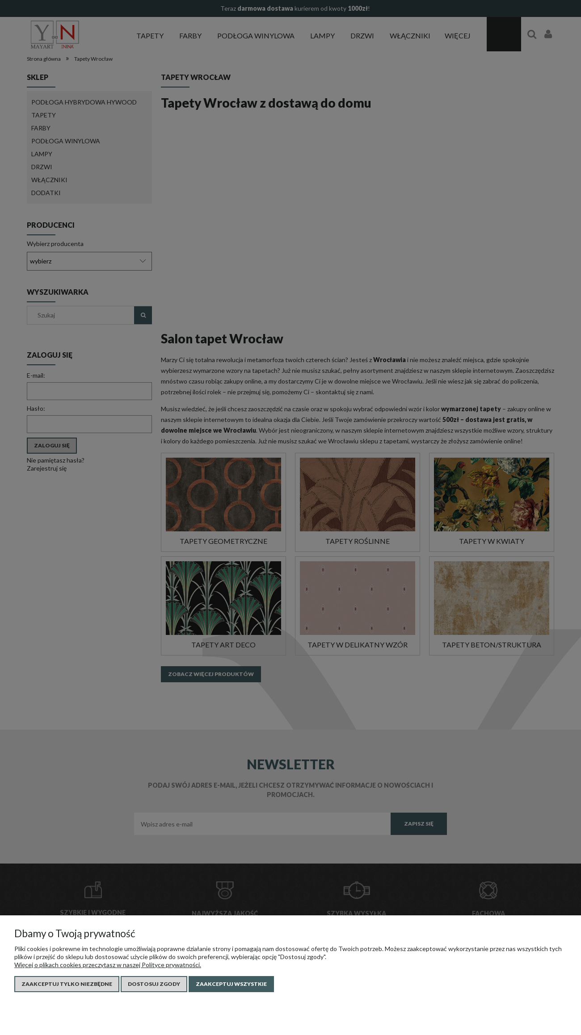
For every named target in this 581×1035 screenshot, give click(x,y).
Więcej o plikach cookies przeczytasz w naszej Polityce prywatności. (107, 964)
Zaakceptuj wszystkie (231, 984)
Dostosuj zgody (154, 984)
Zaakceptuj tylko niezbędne (66, 984)
